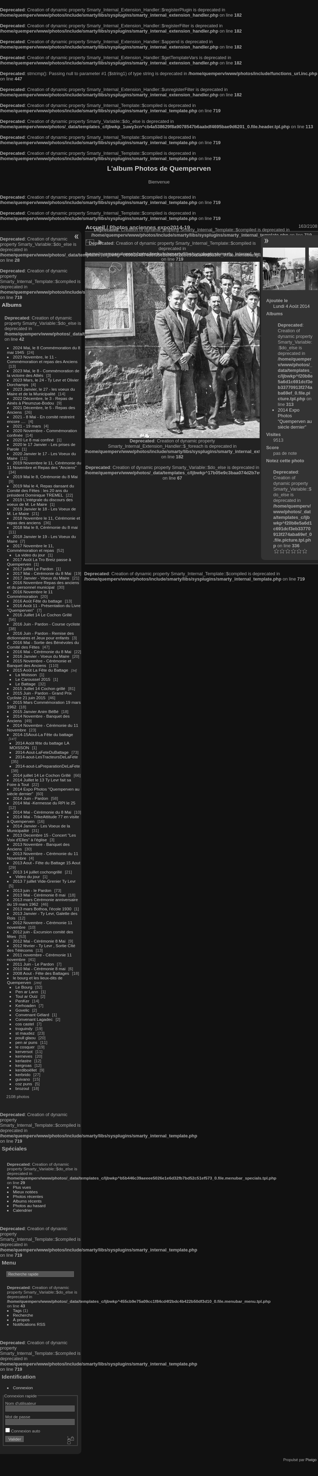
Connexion (23, 1387)
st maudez (25, 1033)
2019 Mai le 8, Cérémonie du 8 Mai (45, 476)
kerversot (24, 1051)
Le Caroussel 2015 (33, 679)
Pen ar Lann (27, 991)
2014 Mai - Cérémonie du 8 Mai (42, 812)
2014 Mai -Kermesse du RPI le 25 (44, 803)
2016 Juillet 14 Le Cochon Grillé (42, 614)
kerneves (24, 1056)
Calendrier (22, 1210)
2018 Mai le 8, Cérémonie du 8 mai (45, 527)
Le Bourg (24, 987)
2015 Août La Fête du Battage (40, 670)
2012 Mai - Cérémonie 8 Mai (39, 941)
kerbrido (23, 1074)
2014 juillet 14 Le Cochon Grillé (42, 775)
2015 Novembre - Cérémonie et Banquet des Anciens (39, 663)
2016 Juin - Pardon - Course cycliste (46, 624)
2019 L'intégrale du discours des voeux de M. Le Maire (40, 502)
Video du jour (28, 876)
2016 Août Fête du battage (37, 601)
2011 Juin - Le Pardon (33, 964)
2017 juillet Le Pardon (33, 568)
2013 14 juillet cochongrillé (38, 872)
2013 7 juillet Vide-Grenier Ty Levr (44, 881)
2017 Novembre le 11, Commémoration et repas (30, 548)
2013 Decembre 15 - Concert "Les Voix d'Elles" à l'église (41, 837)
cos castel (25, 1024)
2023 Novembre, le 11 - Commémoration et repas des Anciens (42, 359)
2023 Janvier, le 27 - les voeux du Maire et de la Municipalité (41, 391)
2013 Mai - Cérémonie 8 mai (39, 895)
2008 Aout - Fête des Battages (41, 973)
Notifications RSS (29, 1324)
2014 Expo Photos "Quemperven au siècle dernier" (295, 418)
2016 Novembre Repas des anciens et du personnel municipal (43, 584)
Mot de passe (17, 1416)
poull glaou (26, 1037)
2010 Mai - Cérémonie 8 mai (39, 968)
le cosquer (25, 1047)
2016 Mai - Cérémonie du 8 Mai (42, 651)
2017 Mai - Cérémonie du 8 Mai (42, 573)
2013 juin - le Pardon (32, 890)
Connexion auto (22, 1431)
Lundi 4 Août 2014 (291, 306)
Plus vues (22, 1187)
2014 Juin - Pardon (30, 798)
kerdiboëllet (26, 1070)
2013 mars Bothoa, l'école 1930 (42, 908)
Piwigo (311, 1460)
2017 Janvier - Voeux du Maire (41, 578)
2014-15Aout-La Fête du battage (43, 734)
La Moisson (26, 674)
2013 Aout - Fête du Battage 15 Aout (46, 862)
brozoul (22, 1088)
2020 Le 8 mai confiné (33, 439)
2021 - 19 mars (27, 426)
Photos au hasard (29, 1205)
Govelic (22, 1010)
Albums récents (27, 1201)
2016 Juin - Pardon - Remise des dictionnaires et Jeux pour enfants (40, 635)
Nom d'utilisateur (20, 1403)
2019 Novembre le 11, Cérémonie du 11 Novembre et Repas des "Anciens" (44, 465)
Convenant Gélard (33, 1014)
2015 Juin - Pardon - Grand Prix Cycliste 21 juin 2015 (39, 695)
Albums (12, 305)
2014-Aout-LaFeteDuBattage (42, 752)
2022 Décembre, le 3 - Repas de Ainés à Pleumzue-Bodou (40, 400)
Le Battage (26, 684)
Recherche (23, 1315)
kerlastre (23, 1060)
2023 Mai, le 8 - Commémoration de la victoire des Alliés (43, 373)
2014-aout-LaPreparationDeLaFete (48, 766)
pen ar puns (26, 1042)
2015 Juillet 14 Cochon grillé (39, 688)
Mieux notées (25, 1191)
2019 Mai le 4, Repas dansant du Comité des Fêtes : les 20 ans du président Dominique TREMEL (40, 490)
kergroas (24, 1065)
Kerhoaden (26, 1005)
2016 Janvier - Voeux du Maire (41, 656)
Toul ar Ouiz (27, 996)
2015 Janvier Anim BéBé (36, 711)
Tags (17, 1310)
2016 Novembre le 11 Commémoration (30, 594)
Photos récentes (28, 1196)
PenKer (22, 1001)
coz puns (24, 1083)
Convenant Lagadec (34, 1019)
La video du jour (30, 555)
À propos (21, 1319)
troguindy (24, 1028)
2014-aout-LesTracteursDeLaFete (47, 756)
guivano (23, 1079)
